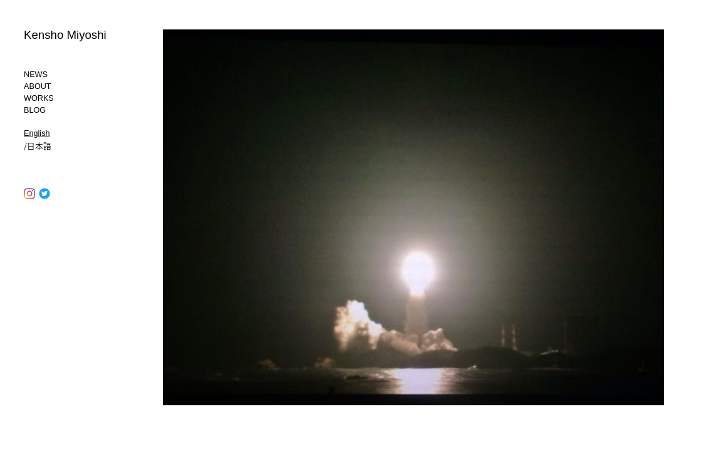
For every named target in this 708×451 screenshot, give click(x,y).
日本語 (39, 146)
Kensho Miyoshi (65, 34)
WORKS (39, 98)
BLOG (35, 110)
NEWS (36, 74)
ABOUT (37, 86)
